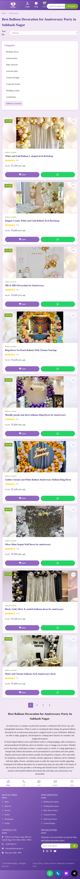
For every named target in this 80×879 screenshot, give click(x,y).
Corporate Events (13, 84)
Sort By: (4, 33)
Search (71, 6)
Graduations (11, 97)
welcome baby (12, 71)
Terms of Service (50, 863)
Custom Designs (12, 78)
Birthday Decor (12, 52)
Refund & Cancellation (66, 863)
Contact (6, 823)
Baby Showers (12, 65)
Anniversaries (13, 13)
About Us (6, 806)
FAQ (34, 866)
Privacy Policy (38, 863)
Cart (22, 175)
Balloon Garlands (13, 103)
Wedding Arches (12, 91)
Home (4, 13)
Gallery (6, 815)
